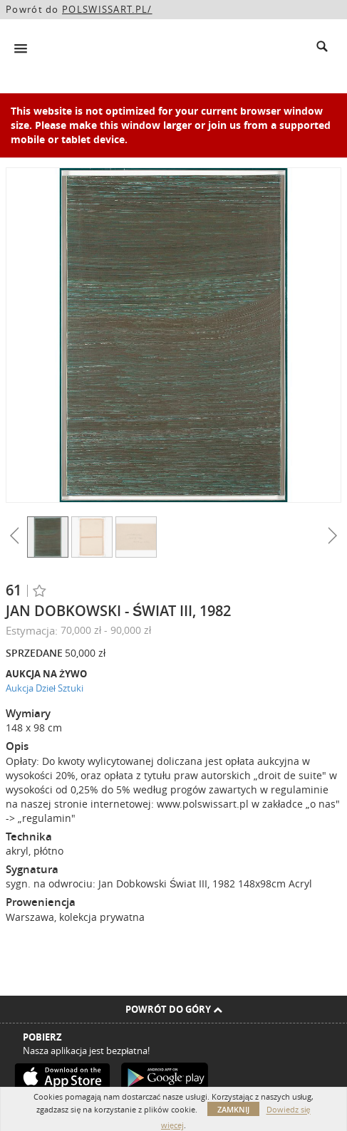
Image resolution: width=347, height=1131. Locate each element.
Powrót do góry (173, 1009)
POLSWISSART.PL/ (107, 9)
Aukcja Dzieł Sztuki (44, 688)
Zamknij (233, 1109)
